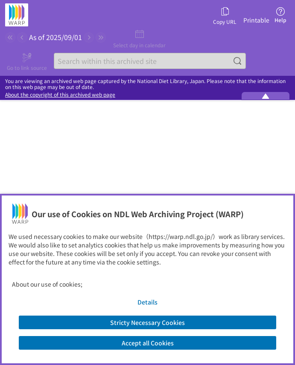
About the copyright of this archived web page (60, 95)
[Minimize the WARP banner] (265, 96)
